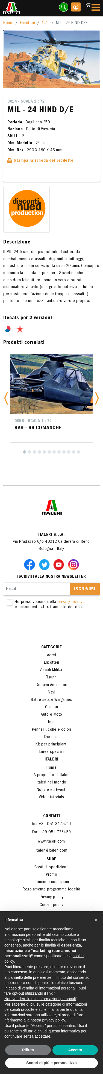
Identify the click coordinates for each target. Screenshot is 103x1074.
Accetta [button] (75, 1050)
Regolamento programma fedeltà (51, 889)
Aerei (51, 655)
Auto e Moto (51, 715)
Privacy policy (51, 897)
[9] (64, 452)
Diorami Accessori (51, 685)
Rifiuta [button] (28, 1050)
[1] (24, 452)
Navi (51, 692)
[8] (59, 452)
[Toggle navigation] (96, 8)
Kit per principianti (51, 744)
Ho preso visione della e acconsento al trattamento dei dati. (51, 605)
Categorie (51, 647)
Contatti (51, 816)
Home (8, 23)
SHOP (51, 859)
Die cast (51, 737)
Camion (51, 707)
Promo (51, 875)
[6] (49, 452)
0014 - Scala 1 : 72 (26, 102)
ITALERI (51, 759)
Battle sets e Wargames (51, 700)
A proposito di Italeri (52, 775)
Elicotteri (27, 23)
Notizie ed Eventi (52, 790)
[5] (44, 452)
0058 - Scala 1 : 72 (33, 421)
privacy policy (70, 602)
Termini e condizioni (51, 882)
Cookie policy (51, 905)
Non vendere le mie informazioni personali (40, 999)
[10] (68, 452)
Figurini (52, 677)
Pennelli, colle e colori (51, 730)
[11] (73, 452)
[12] (78, 452)
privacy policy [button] (53, 1020)
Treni (52, 722)
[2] (29, 452)
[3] (34, 452)
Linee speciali (51, 752)
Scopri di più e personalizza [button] (51, 1063)
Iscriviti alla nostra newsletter (51, 577)
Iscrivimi (85, 589)
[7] (54, 452)
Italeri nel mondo (51, 782)
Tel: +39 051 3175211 (52, 824)
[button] (6, 398)
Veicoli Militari (51, 670)
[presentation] (44, 627)
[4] (39, 452)
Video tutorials (51, 797)
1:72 (45, 23)
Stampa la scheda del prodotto (40, 161)
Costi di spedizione (51, 867)
